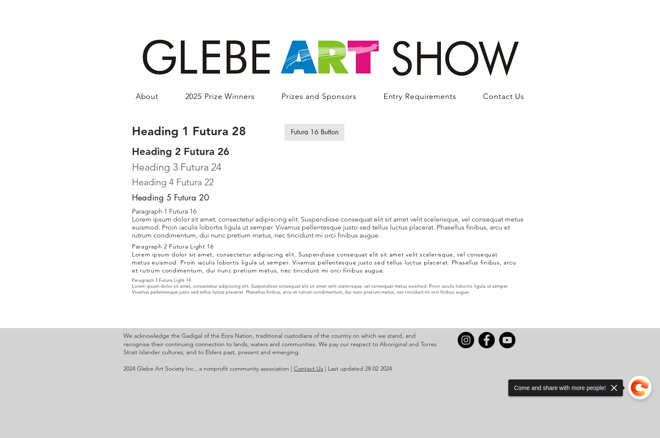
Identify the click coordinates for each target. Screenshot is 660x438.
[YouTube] (507, 340)
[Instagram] (466, 340)
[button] (314, 132)
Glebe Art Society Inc (165, 368)
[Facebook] (486, 340)
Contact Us (308, 368)
